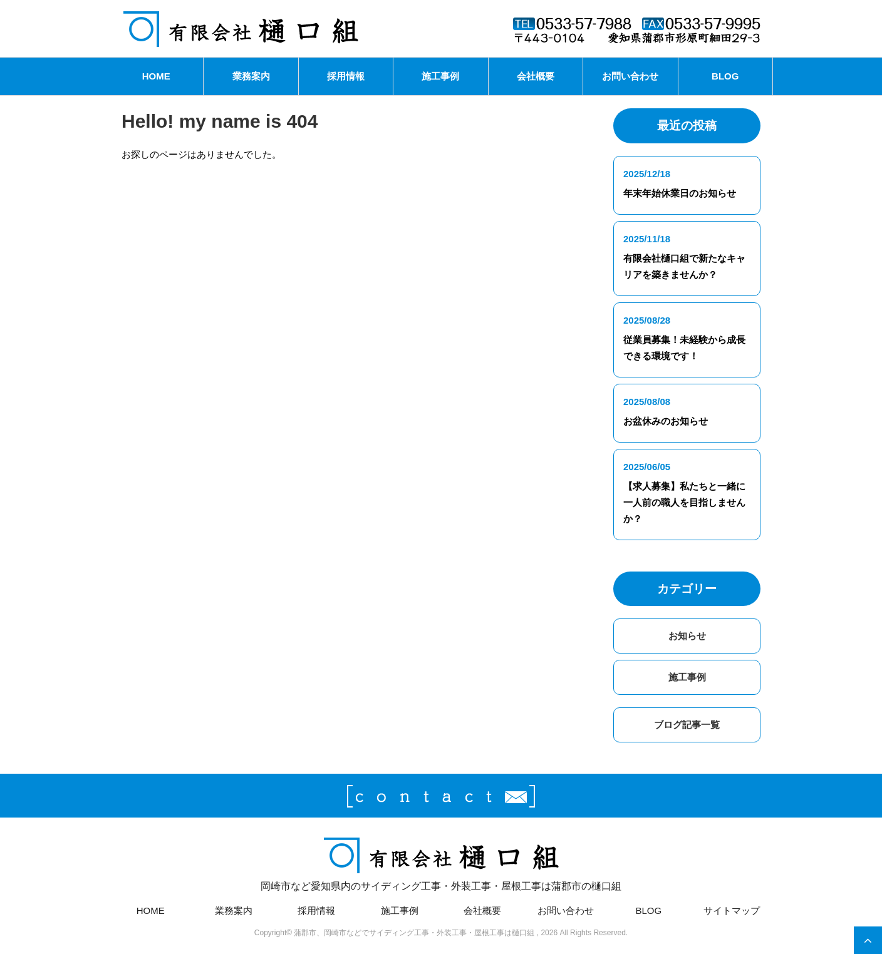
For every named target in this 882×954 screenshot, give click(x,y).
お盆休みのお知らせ (665, 421)
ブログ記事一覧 (687, 724)
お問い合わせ (630, 76)
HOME (156, 76)
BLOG (725, 76)
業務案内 (251, 76)
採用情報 (346, 76)
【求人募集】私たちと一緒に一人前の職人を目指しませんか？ (684, 502)
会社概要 (535, 76)
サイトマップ (731, 910)
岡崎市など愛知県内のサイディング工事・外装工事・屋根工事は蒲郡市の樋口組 (441, 862)
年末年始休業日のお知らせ (679, 193)
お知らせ (687, 635)
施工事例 (440, 76)
